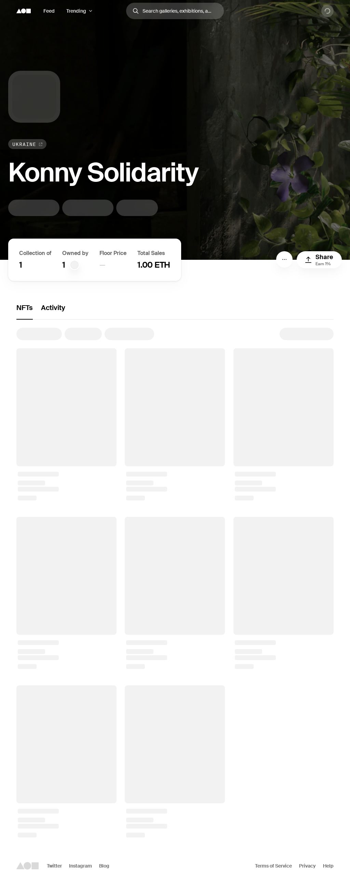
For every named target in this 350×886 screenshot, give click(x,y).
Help (328, 866)
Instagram (80, 866)
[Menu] (284, 259)
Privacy (307, 866)
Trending (76, 11)
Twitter (54, 866)
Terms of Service (273, 866)
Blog (104, 866)
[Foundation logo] (23, 11)
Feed (49, 11)
